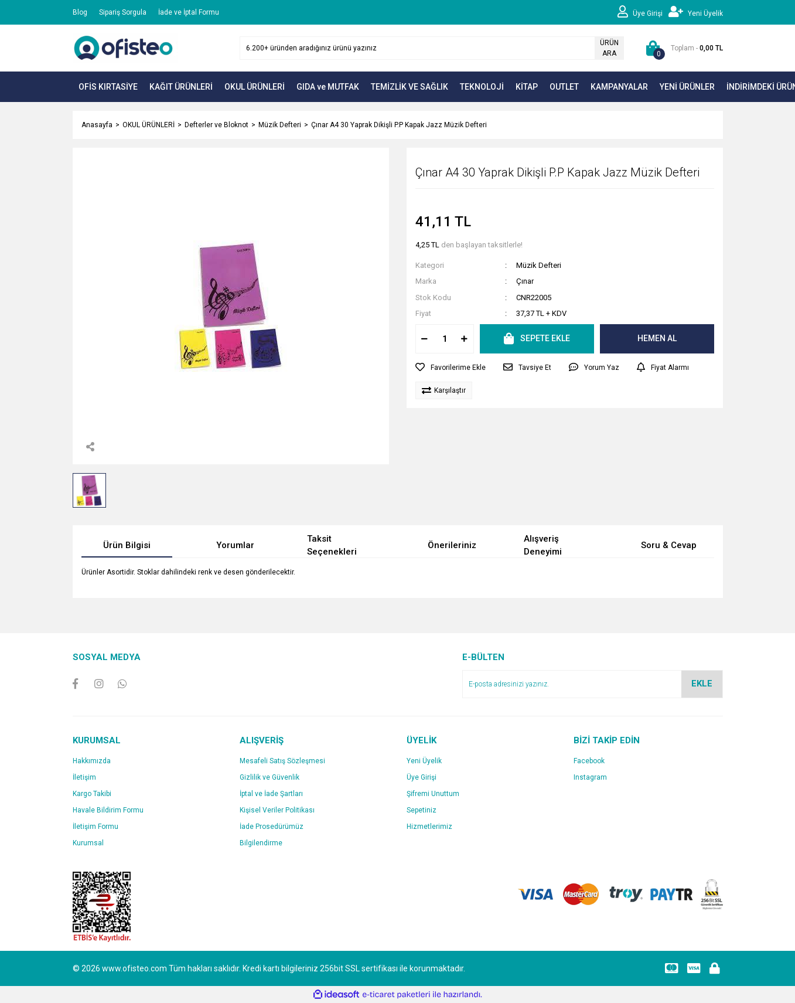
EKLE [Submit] (701, 683)
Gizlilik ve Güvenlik (269, 777)
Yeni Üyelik (424, 761)
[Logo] (125, 47)
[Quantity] (445, 339)
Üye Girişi (421, 777)
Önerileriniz (452, 545)
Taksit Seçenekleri (332, 545)
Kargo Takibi (92, 794)
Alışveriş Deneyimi (543, 545)
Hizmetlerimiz (429, 826)
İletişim (84, 777)
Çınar (525, 281)
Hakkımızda (92, 761)
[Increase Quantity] (464, 339)
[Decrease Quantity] (425, 339)
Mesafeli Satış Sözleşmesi (282, 761)
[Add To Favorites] (450, 367)
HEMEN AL (657, 338)
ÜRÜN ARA (609, 48)
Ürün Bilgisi (127, 545)
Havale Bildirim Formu (108, 810)
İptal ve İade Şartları (271, 794)
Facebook (589, 761)
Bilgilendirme (261, 843)
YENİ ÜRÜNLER (687, 86)
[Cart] (682, 48)
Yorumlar (235, 545)
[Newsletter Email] (592, 684)
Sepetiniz (421, 810)
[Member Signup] (695, 12)
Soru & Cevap (669, 545)
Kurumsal (88, 843)
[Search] (432, 48)
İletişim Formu (95, 826)
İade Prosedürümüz (271, 826)
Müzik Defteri (538, 265)
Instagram (590, 777)
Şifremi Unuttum (433, 794)
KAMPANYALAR (619, 86)
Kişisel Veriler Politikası (277, 810)
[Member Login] (642, 12)
